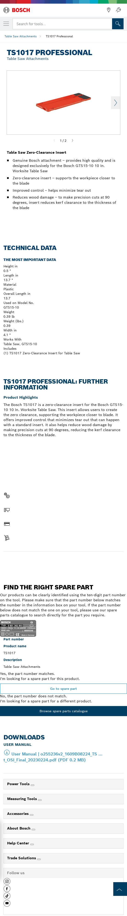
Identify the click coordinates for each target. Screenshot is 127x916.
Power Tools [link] (19, 784)
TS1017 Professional (59, 36)
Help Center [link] (18, 843)
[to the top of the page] (120, 889)
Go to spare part (63, 689)
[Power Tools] (32, 785)
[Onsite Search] (118, 23)
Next (115, 102)
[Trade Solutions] (39, 859)
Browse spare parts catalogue (64, 711)
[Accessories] (31, 815)
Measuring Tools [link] (22, 798)
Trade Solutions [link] (22, 858)
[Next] (73, 140)
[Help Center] (32, 844)
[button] (7, 883)
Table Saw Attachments (21, 36)
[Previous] (54, 140)
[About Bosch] (33, 829)
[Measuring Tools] (40, 800)
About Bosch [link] (19, 828)
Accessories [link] (18, 813)
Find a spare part (63, 561)
